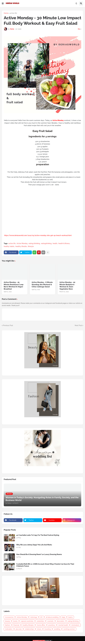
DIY (41, 617)
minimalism (75, 625)
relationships (29, 629)
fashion (7, 625)
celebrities (40, 621)
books (15, 621)
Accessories (9, 617)
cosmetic (50, 621)
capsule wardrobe (27, 621)
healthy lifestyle (28, 625)
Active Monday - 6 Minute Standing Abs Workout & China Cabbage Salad (42, 284)
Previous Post (8, 325)
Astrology (33, 617)
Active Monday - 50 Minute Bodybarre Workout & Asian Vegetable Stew (67, 285)
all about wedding (52, 617)
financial (16, 625)
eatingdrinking (46, 243)
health (55, 243)
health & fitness (64, 243)
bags (63, 617)
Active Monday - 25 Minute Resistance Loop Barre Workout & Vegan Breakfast (13, 285)
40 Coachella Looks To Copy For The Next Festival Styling (37, 535)
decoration (60, 621)
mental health (63, 625)
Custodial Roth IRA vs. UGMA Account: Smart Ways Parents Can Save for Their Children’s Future (45, 565)
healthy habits (9, 246)
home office (41, 625)
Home (6, 13)
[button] (2, 3)
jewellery (51, 625)
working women (69, 629)
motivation (8, 629)
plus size (19, 629)
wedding (57, 629)
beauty (7, 621)
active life (13, 13)
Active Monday (22, 243)
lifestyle (31, 246)
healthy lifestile (21, 246)
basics (70, 617)
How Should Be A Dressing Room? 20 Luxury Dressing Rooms (39, 554)
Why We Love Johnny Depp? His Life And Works (34, 545)
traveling (48, 629)
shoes (39, 629)
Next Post (78, 325)
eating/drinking (34, 243)
